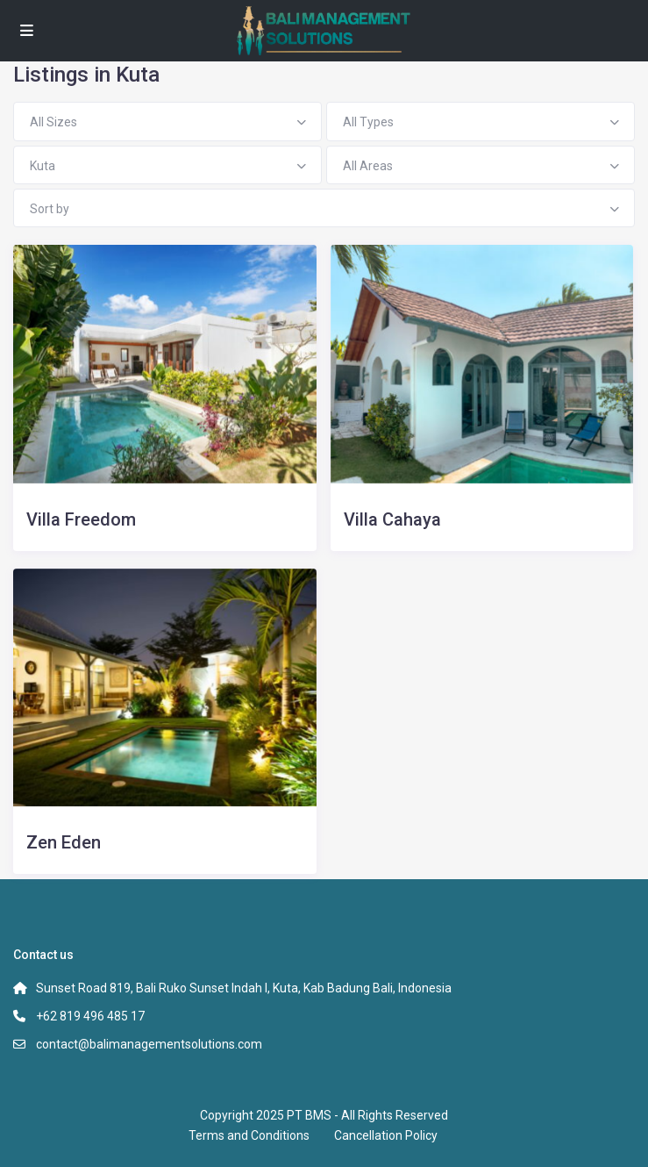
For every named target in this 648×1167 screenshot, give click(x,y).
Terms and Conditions (249, 1135)
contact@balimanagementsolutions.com (149, 1044)
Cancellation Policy (386, 1135)
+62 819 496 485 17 (90, 1016)
